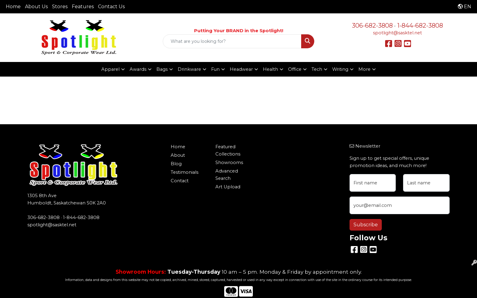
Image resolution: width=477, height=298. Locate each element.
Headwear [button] (241, 69)
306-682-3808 (372, 25)
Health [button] (270, 69)
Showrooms (229, 162)
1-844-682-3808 (420, 25)
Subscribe (365, 225)
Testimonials (184, 172)
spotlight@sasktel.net (397, 33)
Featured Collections (227, 150)
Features (83, 6)
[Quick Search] (232, 41)
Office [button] (294, 69)
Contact (180, 180)
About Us (36, 6)
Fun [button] (215, 69)
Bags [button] (162, 69)
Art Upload (227, 187)
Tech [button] (317, 69)
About (178, 155)
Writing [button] (340, 69)
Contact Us (111, 6)
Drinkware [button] (189, 69)
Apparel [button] (110, 69)
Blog (176, 163)
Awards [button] (138, 69)
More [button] (364, 69)
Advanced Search (226, 174)
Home (13, 6)
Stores (60, 6)
